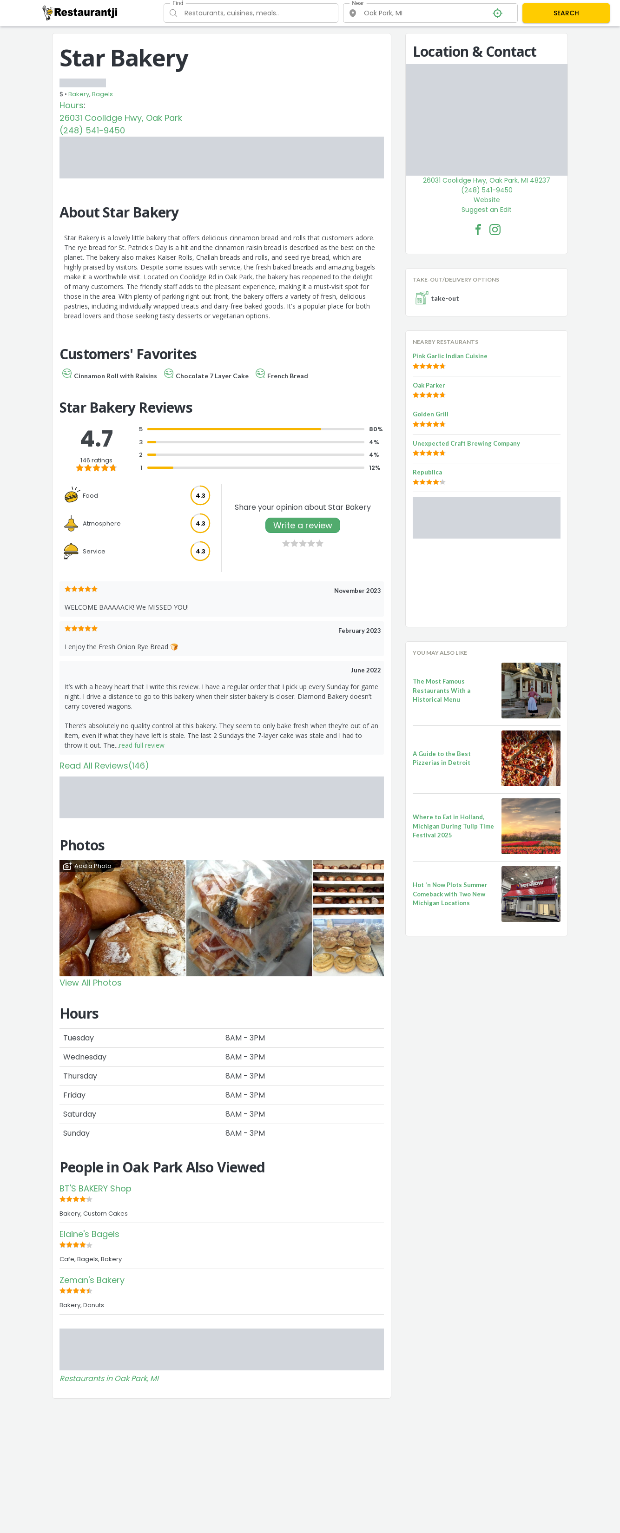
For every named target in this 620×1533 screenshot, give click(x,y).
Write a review (302, 525)
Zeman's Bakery (92, 1280)
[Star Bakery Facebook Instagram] (495, 229)
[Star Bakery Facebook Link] (478, 229)
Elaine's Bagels (89, 1234)
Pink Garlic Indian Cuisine (450, 356)
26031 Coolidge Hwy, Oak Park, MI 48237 (486, 180)
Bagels (102, 94)
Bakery (78, 94)
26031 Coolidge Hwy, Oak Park (120, 118)
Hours (71, 105)
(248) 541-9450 (92, 130)
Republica (427, 472)
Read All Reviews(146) (104, 765)
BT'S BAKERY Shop (95, 1188)
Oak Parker (429, 385)
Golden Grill (431, 414)
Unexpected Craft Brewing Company (466, 443)
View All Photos (90, 982)
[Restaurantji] (80, 12)
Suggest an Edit (487, 209)
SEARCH (566, 13)
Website (487, 199)
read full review (142, 745)
